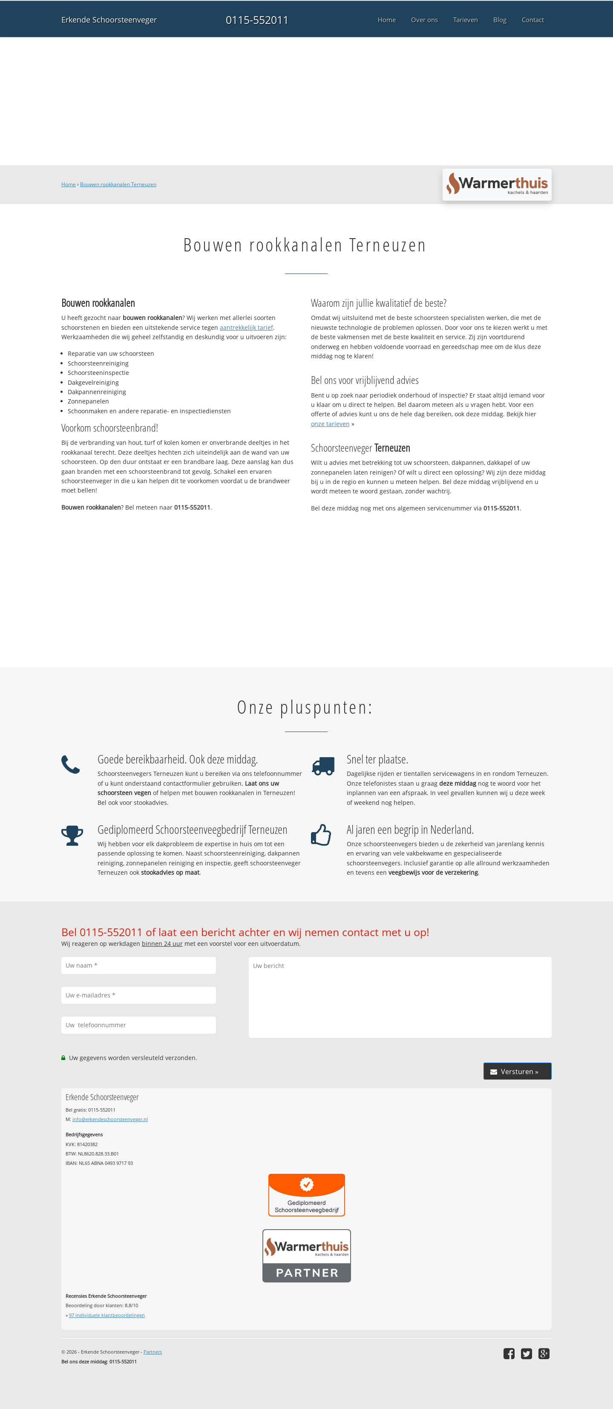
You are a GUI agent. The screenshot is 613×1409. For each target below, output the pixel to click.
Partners (153, 1351)
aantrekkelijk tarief (246, 327)
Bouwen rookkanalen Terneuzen (118, 184)
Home (68, 184)
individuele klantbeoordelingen (107, 1315)
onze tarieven (330, 424)
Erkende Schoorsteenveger (109, 19)
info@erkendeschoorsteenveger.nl (110, 1119)
